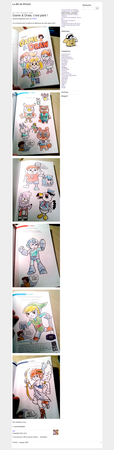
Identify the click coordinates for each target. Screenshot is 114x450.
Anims (63, 66)
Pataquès (64, 65)
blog (13, 12)
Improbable (64, 77)
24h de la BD (65, 69)
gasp (14, 431)
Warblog (63, 83)
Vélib (62, 84)
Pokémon (64, 71)
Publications (65, 55)
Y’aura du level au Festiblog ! (70, 10)
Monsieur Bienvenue (67, 58)
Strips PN (64, 80)
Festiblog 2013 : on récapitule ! (70, 11)
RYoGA (34, 18)
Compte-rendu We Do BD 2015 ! (71, 23)
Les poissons (65, 72)
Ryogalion (64, 60)
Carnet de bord (65, 54)
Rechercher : (87, 5)
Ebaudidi (64, 81)
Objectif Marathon (66, 57)
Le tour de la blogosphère (69, 75)
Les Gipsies (64, 62)
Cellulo (63, 86)
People (63, 87)
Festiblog (18, 12)
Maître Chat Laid (66, 74)
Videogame (64, 78)
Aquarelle (64, 63)
